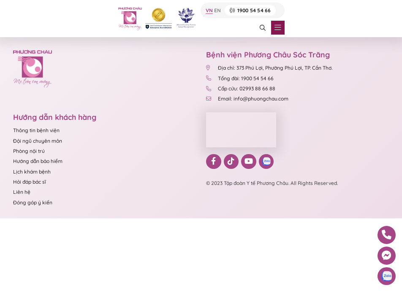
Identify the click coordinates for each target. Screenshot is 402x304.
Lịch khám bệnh (32, 171)
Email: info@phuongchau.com (247, 98)
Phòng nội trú (29, 151)
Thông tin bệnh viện (36, 130)
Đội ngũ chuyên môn (37, 141)
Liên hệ (21, 192)
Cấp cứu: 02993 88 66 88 (240, 88)
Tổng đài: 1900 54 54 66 (240, 78)
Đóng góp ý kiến (32, 202)
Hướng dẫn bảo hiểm (37, 161)
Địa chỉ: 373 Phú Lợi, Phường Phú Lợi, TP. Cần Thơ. (269, 68)
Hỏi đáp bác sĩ (29, 182)
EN (217, 11)
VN (209, 11)
